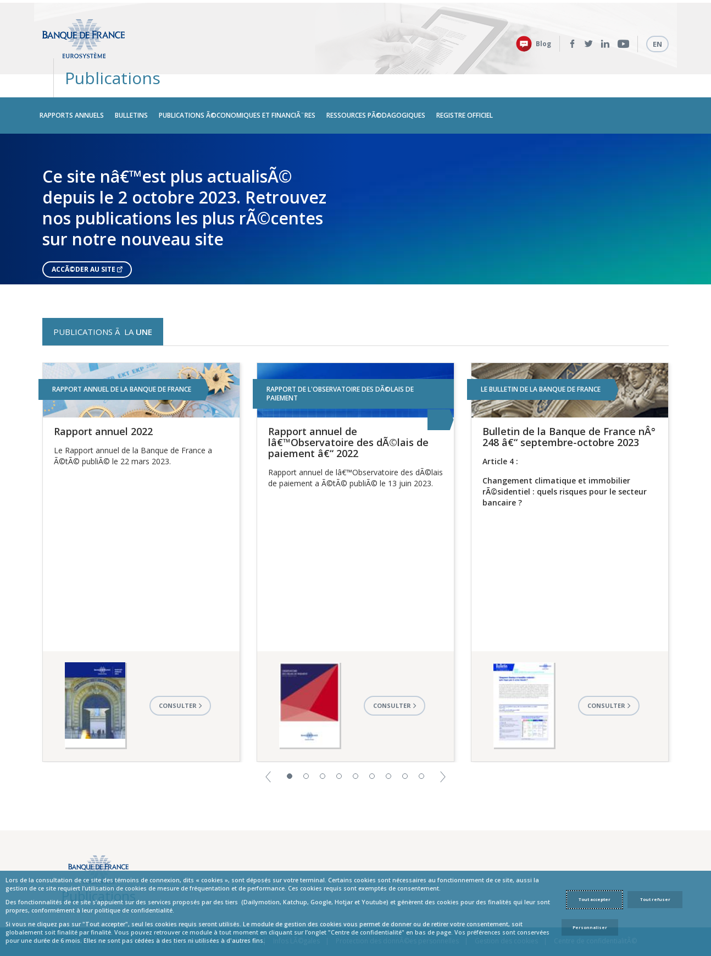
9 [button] (421, 749)
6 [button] (372, 749)
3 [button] (322, 749)
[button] (268, 750)
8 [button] (405, 749)
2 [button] (306, 749)
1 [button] (289, 749)
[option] (355, 183)
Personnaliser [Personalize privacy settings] (590, 927)
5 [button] (355, 749)
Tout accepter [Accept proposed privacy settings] (594, 899)
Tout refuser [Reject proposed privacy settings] (655, 899)
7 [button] (388, 749)
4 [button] (339, 749)
